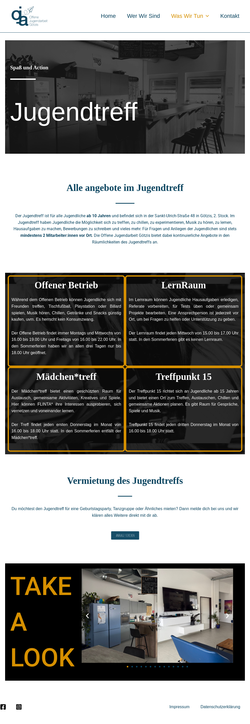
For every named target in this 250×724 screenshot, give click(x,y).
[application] (206, 16)
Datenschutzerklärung (220, 707)
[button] (87, 615)
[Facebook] (3, 707)
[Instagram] (19, 707)
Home (108, 16)
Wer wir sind (143, 16)
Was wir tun (190, 16)
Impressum (180, 707)
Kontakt (229, 16)
